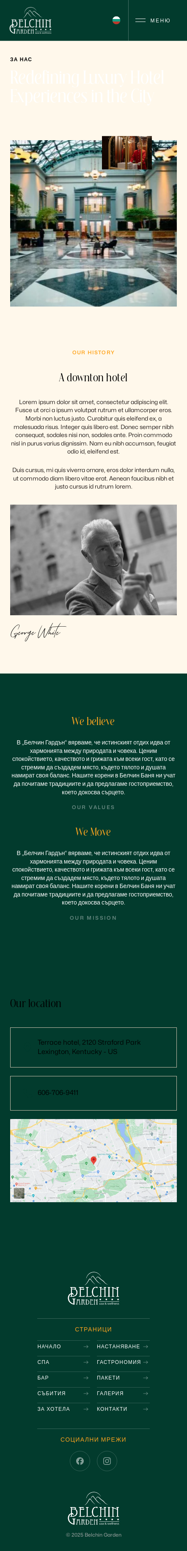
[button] (116, 20)
